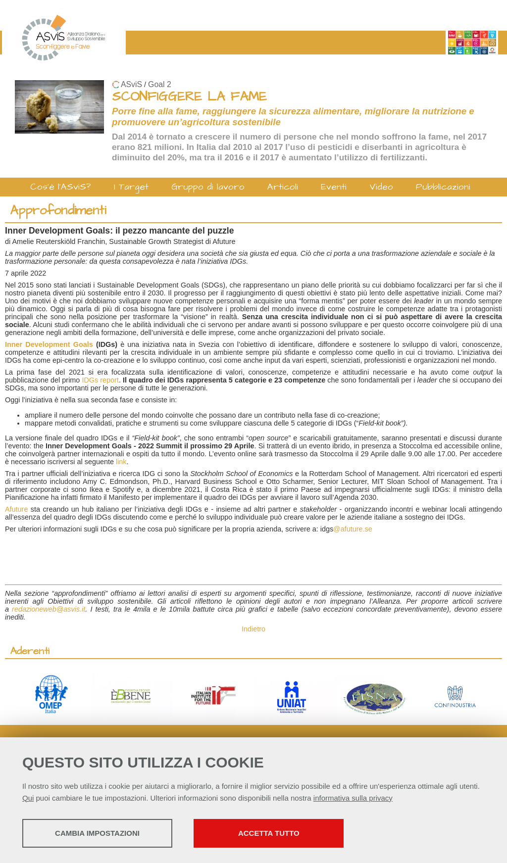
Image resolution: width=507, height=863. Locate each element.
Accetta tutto (278, 833)
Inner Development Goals (49, 344)
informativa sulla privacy (353, 798)
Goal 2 (159, 84)
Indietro (253, 629)
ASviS (131, 84)
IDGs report (100, 380)
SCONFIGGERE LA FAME (189, 97)
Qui (28, 798)
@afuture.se (352, 529)
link (121, 462)
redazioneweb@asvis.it (48, 609)
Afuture (18, 509)
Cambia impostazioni (100, 833)
